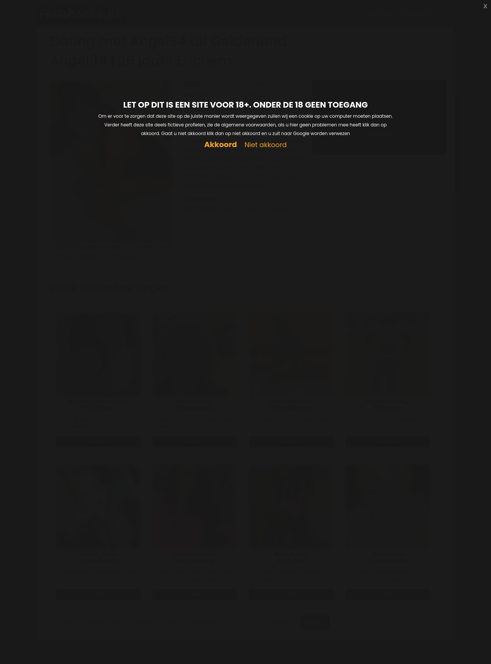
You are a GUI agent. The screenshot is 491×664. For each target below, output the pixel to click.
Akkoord (220, 144)
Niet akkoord (265, 145)
